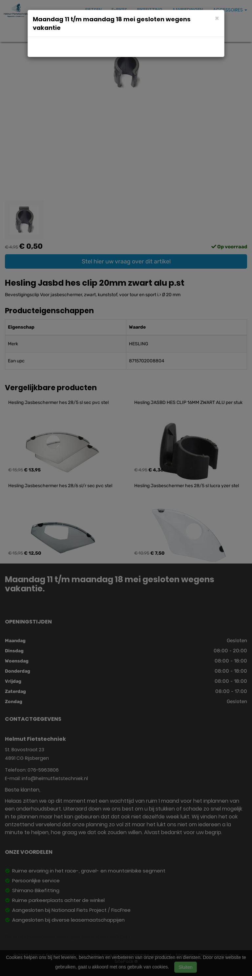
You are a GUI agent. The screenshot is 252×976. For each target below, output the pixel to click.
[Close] (217, 17)
